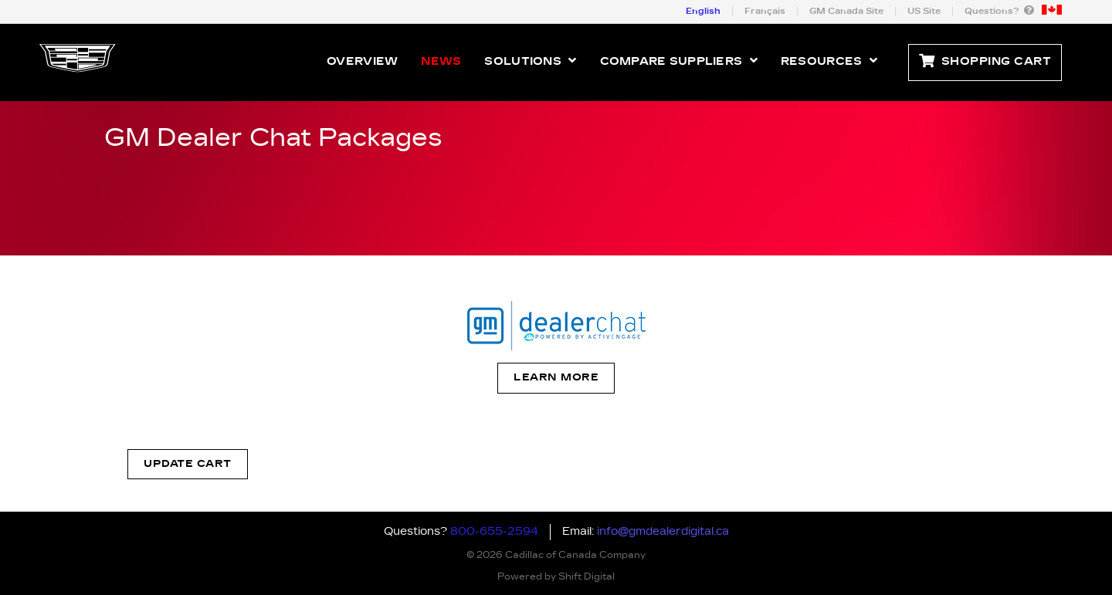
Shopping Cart (985, 62)
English (703, 11)
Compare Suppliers (679, 60)
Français (764, 11)
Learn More (556, 378)
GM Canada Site (846, 11)
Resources (829, 60)
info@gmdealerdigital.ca (663, 531)
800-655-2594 (494, 531)
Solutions (530, 60)
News (441, 61)
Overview (362, 61)
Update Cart (188, 464)
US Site (924, 11)
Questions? (999, 10)
